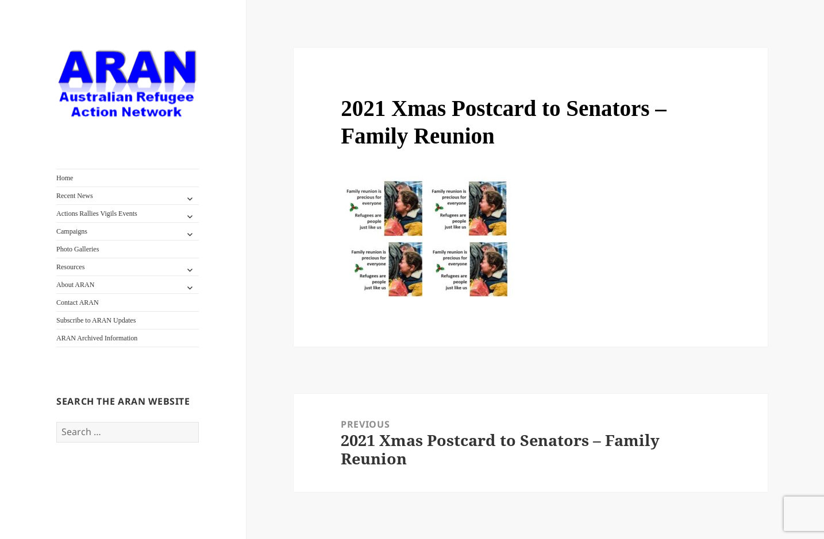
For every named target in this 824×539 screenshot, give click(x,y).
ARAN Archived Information (96, 338)
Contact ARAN (77, 302)
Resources (70, 267)
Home (64, 178)
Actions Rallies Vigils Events (96, 214)
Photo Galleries (77, 249)
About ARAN (75, 285)
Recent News (74, 196)
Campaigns (71, 231)
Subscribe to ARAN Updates (96, 320)
